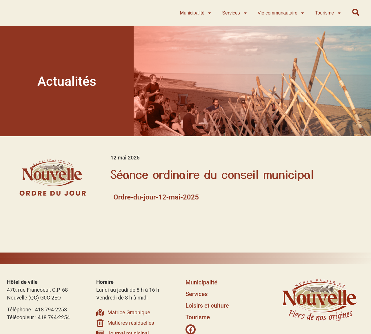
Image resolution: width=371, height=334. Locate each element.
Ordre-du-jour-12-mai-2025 (156, 204)
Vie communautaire (282, 17)
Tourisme (329, 17)
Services (235, 17)
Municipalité (196, 17)
